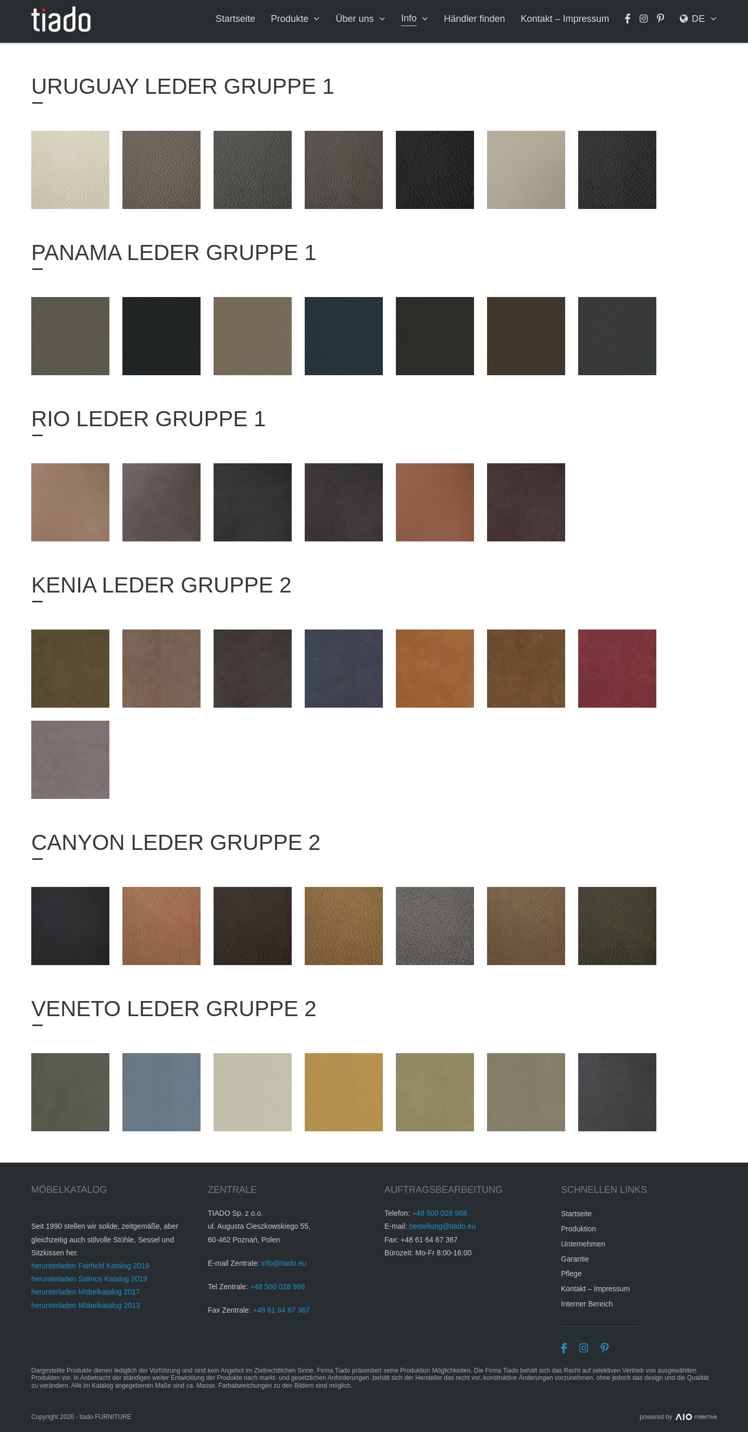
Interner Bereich (587, 1304)
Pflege (571, 1273)
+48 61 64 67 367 (281, 1310)
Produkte (291, 19)
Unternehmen (583, 1244)
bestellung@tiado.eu (442, 1226)
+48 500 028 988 (277, 1286)
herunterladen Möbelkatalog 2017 (85, 1292)
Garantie (575, 1259)
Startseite (237, 19)
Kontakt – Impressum (565, 19)
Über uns (356, 19)
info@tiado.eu (284, 1263)
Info (410, 18)
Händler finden (475, 19)
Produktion (578, 1229)
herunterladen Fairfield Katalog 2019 (90, 1266)
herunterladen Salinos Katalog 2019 (89, 1279)
